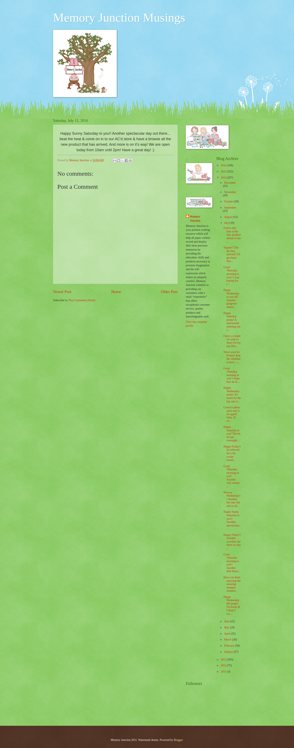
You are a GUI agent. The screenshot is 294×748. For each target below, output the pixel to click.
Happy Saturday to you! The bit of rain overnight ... (231, 433)
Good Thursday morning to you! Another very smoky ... (231, 476)
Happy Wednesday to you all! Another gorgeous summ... (231, 299)
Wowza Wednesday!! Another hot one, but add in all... (231, 499)
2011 (224, 671)
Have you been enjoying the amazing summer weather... (232, 584)
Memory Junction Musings (119, 17)
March (228, 639)
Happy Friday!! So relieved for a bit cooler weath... (232, 453)
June (227, 621)
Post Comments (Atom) (82, 300)
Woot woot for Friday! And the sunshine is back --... (232, 357)
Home (116, 292)
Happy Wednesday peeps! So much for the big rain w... (232, 394)
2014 (224, 177)
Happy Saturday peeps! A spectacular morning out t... (231, 322)
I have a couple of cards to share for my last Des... (232, 341)
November (230, 192)
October (229, 201)
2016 (224, 165)
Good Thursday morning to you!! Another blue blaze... (231, 563)
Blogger (178, 739)
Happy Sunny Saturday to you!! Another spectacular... (231, 520)
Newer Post (62, 292)
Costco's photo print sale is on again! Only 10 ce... (231, 414)
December (230, 182)
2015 (224, 171)
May (227, 627)
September (230, 207)
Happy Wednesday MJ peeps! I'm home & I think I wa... (231, 605)
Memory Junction (195, 218)
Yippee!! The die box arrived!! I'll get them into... (231, 254)
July (226, 222)
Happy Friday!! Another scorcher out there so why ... (232, 541)
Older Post (169, 292)
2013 (224, 659)
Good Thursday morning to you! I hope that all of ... (231, 375)
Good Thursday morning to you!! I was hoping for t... (231, 276)
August (228, 217)
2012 (224, 665)
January (229, 651)
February (229, 645)
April (227, 633)
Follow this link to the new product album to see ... (232, 234)
